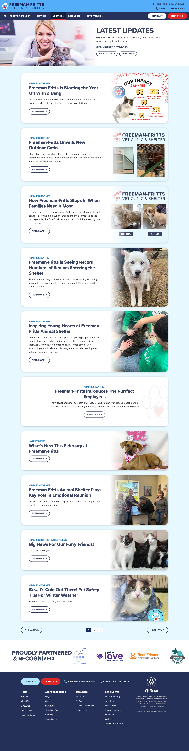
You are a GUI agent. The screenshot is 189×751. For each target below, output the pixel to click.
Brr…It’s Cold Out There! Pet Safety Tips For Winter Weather (64, 592)
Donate (177, 16)
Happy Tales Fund (113, 710)
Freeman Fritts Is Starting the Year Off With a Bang (63, 90)
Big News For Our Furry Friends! (61, 544)
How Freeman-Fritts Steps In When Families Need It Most (64, 203)
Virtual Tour (26, 701)
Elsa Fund (109, 714)
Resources (81, 691)
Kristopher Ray (161, 711)
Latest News (128, 53)
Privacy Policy (143, 706)
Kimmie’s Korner (28, 714)
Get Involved (112, 691)
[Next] (100, 630)
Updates (25, 705)
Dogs (47, 696)
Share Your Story (112, 696)
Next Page (157, 629)
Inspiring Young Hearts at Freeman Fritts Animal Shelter (64, 328)
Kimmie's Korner (107, 53)
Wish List (109, 719)
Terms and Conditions (156, 706)
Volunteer (109, 701)
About (24, 696)
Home (24, 691)
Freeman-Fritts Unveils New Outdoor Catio (57, 145)
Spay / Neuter (51, 719)
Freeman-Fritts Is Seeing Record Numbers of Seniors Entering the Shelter (62, 267)
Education (79, 696)
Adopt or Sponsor (55, 691)
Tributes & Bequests (114, 723)
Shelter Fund (111, 705)
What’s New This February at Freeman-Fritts (58, 448)
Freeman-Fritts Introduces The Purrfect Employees (94, 394)
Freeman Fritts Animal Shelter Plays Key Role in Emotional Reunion (65, 492)
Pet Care (79, 701)
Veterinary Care (52, 710)
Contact (157, 16)
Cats (47, 701)
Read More (39, 111)
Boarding (49, 714)
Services (50, 705)
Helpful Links (81, 710)
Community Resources (85, 705)
